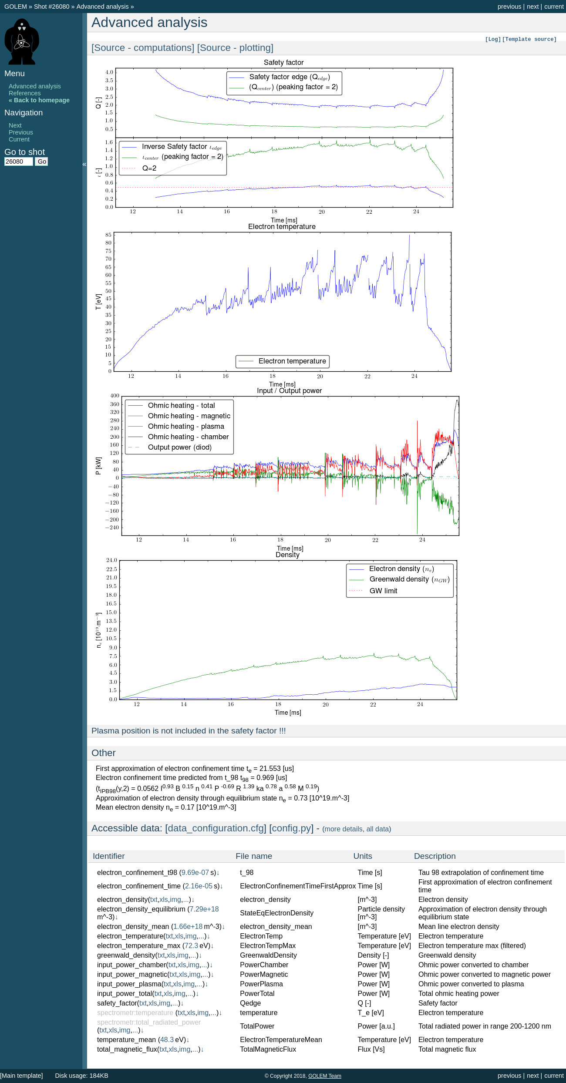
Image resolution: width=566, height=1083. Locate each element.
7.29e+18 (204, 909)
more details (344, 829)
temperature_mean (126, 1039)
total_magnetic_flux (127, 1049)
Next (15, 125)
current (554, 6)
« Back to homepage (39, 100)
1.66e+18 (187, 926)
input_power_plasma (129, 984)
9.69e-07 (195, 872)
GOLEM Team (324, 1076)
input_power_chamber (131, 965)
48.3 (167, 1039)
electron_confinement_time (139, 886)
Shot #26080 (52, 6)
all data (378, 829)
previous (509, 6)
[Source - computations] (144, 47)
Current (19, 139)
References (25, 93)
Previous (21, 132)
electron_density (122, 899)
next (533, 6)
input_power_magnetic (132, 974)
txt (154, 899)
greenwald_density (126, 955)
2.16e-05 (198, 886)
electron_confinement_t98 (137, 872)
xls (163, 899)
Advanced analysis (104, 6)
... (186, 899)
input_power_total (124, 993)
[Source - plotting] (235, 47)
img (175, 899)
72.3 (191, 945)
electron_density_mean (133, 926)
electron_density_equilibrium (141, 909)
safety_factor (117, 1003)
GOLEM (16, 6)
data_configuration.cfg (216, 828)
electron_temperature (130, 936)
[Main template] (21, 1075)
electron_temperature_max (138, 945)
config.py (291, 828)
